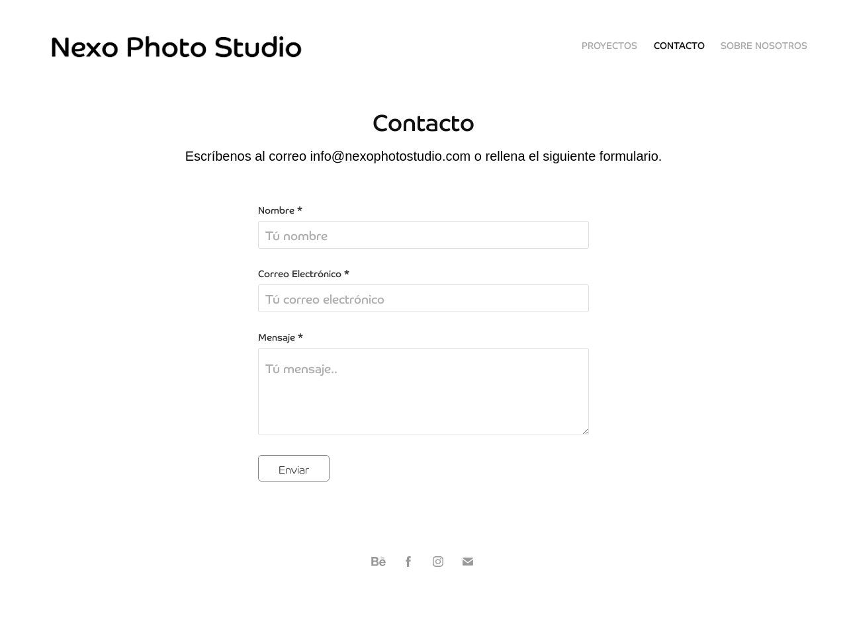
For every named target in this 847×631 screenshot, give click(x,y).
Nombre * (280, 209)
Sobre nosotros (764, 45)
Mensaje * (280, 336)
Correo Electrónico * (303, 273)
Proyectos (609, 45)
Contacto (679, 45)
